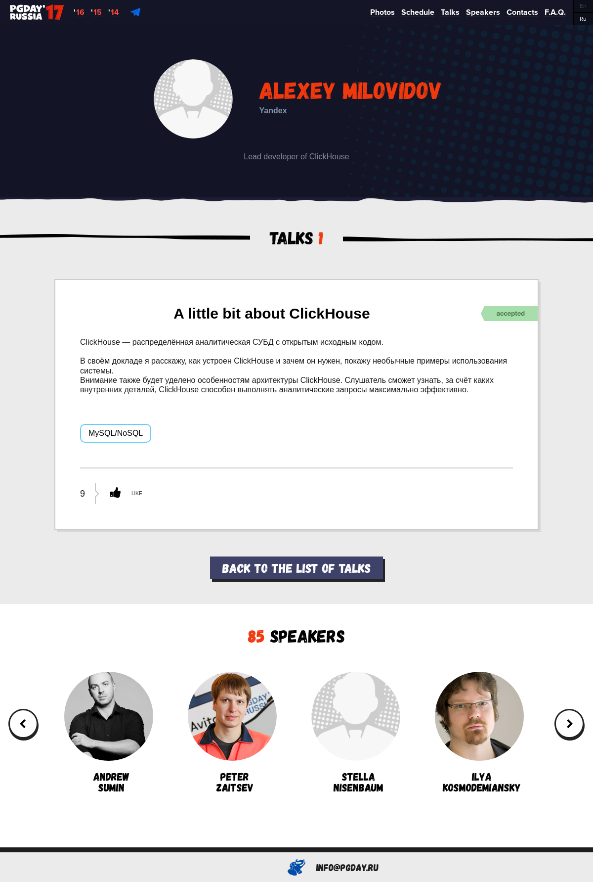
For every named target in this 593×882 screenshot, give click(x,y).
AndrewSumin (108, 732)
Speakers (296, 635)
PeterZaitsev (232, 732)
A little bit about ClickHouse (271, 313)
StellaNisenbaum (355, 732)
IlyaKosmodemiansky (479, 732)
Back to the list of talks (296, 567)
